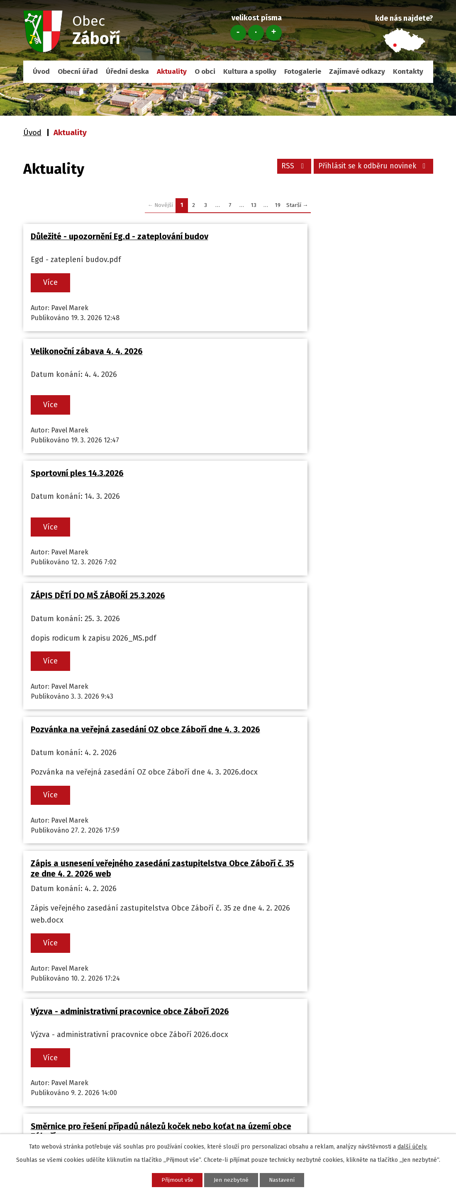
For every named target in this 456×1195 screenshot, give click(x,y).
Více (53, 282)
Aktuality (172, 71)
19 (277, 205)
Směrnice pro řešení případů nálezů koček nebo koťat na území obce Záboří (329, 656)
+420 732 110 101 (61, 1045)
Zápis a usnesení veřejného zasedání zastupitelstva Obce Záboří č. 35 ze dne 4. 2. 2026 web (322, 503)
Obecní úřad (78, 71)
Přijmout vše (172, 1179)
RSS (288, 167)
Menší (238, 33)
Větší (274, 33)
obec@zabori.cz (61, 1056)
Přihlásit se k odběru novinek (371, 167)
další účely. (412, 1145)
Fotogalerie (302, 71)
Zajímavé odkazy (357, 71)
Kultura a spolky (249, 71)
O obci (205, 71)
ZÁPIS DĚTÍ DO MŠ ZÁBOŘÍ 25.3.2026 (306, 359)
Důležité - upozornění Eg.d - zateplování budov (119, 236)
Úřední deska (127, 71)
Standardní (256, 33)
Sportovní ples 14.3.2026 (77, 359)
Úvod (41, 71)
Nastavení (287, 1179)
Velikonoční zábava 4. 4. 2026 (295, 236)
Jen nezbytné (231, 1179)
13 (253, 205)
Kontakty (408, 71)
